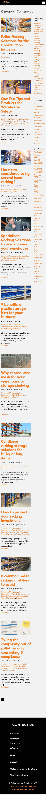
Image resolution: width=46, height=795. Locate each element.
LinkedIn (14, 762)
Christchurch (16, 743)
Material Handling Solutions (23, 769)
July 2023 (37, 198)
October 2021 (37, 245)
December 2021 (38, 235)
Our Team (37, 127)
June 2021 (38, 258)
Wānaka (14, 748)
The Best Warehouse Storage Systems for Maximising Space (38, 29)
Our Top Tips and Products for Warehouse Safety (15, 105)
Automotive (14, 119)
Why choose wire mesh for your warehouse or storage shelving (15, 379)
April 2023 (38, 207)
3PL (8, 119)
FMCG (3, 121)
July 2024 (37, 160)
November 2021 (38, 240)
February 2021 (37, 268)
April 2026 (38, 152)
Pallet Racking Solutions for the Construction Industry (15, 43)
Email (12, 755)
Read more (5, 71)
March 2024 (38, 172)
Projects (37, 130)
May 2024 (37, 166)
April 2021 (38, 264)
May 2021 (37, 261)
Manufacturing (15, 123)
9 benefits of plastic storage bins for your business (13, 310)
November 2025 (38, 156)
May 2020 (37, 282)
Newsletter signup (19, 775)
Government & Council (15, 121)
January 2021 (37, 273)
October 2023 (37, 186)
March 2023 (38, 210)
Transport (13, 125)
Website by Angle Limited (23, 789)
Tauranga (14, 738)
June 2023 (38, 201)
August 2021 (39, 254)
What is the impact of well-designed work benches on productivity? (39, 75)
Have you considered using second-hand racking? (15, 175)
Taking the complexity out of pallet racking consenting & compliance (16, 648)
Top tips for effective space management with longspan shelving (39, 60)
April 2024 (38, 169)
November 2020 (38, 278)
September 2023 (38, 191)
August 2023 (39, 195)
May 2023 (37, 204)
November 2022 (38, 214)
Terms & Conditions (18, 786)
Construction (6, 57)
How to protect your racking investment (14, 516)
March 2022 (38, 226)
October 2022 (37, 219)
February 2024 (37, 176)
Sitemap (32, 786)
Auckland (14, 733)
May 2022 (37, 223)
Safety (3, 119)
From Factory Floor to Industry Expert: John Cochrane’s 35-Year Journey (39, 44)
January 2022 (37, 230)
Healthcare (5, 123)
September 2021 (38, 250)
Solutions (4, 190)
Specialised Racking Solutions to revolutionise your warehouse (16, 242)
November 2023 (38, 181)
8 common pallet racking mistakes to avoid (15, 580)
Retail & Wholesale (8, 534)
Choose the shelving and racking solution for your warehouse (38, 88)
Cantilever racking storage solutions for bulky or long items (14, 450)
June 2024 (38, 163)
